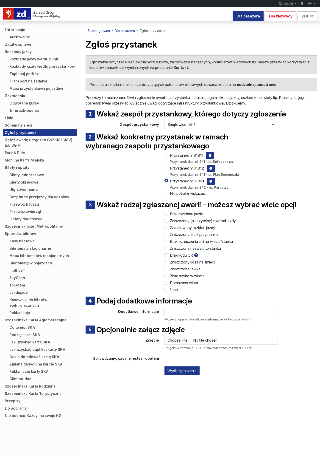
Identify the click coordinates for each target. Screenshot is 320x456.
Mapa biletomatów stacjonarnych (39, 255)
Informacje (15, 29)
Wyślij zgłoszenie (182, 370)
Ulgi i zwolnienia (23, 189)
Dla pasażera (248, 16)
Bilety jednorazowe (26, 175)
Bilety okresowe (24, 182)
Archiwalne (19, 37)
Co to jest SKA (22, 327)
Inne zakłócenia (24, 110)
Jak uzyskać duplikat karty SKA (37, 349)
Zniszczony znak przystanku (194, 234)
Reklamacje (19, 312)
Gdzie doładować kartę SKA (34, 356)
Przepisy (12, 401)
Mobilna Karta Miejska (24, 160)
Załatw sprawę (18, 44)
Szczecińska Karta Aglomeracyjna (35, 320)
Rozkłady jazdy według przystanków (42, 66)
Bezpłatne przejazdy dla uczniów (39, 197)
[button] (196, 255)
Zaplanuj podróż (24, 73)
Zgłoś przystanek (20, 132)
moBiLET (17, 270)
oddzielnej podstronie (256, 84)
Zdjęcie (152, 340)
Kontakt (181, 67)
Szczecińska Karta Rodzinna (30, 386)
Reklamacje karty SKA (29, 371)
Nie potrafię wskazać (187, 193)
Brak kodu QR (181, 255)
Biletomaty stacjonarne (30, 248)
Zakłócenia (15, 95)
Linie (9, 118)
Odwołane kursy (24, 103)
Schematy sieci (18, 125)
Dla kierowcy (280, 16)
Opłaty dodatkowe (25, 219)
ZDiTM (308, 16)
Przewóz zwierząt (25, 211)
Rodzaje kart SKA (24, 334)
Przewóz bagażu (24, 204)
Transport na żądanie (28, 81)
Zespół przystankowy (139, 124)
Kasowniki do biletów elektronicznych (28, 302)
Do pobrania (16, 408)
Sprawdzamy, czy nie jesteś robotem (126, 358)
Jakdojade (18, 292)
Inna (174, 289)
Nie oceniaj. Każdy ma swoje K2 (33, 415)
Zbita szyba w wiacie (187, 276)
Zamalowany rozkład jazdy (192, 227)
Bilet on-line (20, 379)
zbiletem (17, 285)
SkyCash (17, 277)
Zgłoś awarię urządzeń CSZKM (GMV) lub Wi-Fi (38, 143)
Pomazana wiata (184, 282)
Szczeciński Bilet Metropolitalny (34, 226)
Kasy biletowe (22, 241)
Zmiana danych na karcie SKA (36, 364)
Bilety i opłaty (17, 167)
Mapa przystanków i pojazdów (36, 88)
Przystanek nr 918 (186, 155)
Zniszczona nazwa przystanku (195, 248)
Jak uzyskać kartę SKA (29, 342)
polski (286, 3)
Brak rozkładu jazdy (186, 214)
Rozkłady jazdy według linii (33, 59)
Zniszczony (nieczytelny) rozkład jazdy (203, 220)
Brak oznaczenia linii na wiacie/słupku (201, 241)
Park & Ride (15, 152)
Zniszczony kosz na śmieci (192, 262)
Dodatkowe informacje (138, 311)
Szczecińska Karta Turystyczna (33, 393)
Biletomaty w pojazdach (30, 263)
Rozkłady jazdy (18, 51)
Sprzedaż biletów (20, 233)
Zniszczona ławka (185, 269)
